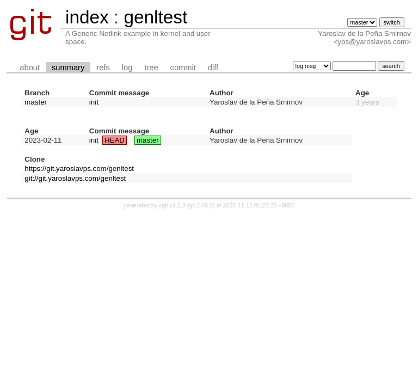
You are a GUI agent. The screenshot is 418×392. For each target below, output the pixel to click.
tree (151, 67)
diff (213, 67)
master (35, 102)
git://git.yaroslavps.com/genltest (75, 178)
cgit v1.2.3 (172, 205)
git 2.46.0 (201, 205)
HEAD (114, 140)
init (94, 102)
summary (68, 67)
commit (183, 67)
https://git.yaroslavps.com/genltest (79, 168)
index (87, 17)
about (30, 67)
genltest (155, 17)
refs (102, 67)
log (127, 67)
